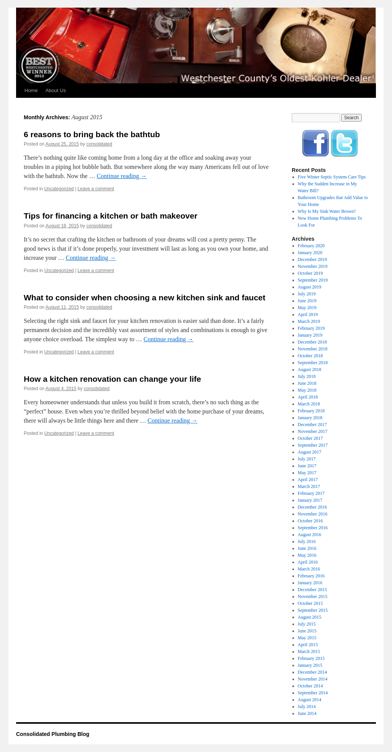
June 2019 (307, 300)
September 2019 (313, 280)
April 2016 (308, 562)
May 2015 (307, 637)
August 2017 (310, 452)
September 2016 (313, 527)
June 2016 (307, 548)
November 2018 (313, 349)
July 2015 (307, 624)
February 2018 (311, 410)
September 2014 (313, 692)
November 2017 (313, 431)
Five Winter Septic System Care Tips (332, 177)
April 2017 (308, 479)
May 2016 (307, 555)
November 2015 (313, 596)
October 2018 (310, 355)
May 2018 (307, 390)
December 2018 (312, 342)
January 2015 (310, 665)
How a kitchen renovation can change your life (112, 378)
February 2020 (311, 245)
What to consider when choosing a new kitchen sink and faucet (144, 297)
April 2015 (308, 644)
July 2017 (307, 459)
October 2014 (310, 686)
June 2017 (307, 465)
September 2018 (313, 362)
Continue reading (122, 176)
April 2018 (308, 397)
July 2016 (307, 541)
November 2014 (313, 679)
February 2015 (311, 658)
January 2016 (310, 582)
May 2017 (307, 472)
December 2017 (312, 424)
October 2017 (310, 438)
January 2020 (310, 252)
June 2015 (307, 631)
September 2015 (313, 610)
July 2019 (307, 294)
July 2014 (307, 706)
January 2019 (310, 335)
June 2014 (307, 713)
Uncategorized (59, 188)
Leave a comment (96, 188)
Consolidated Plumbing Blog (52, 734)
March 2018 (309, 404)
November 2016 (313, 514)
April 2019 (308, 314)
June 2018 (307, 383)
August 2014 (310, 699)
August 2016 (310, 534)
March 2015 (309, 651)
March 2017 (309, 486)
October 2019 (310, 273)
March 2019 (309, 321)
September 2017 (313, 445)
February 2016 (311, 576)
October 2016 (310, 520)
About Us (56, 90)
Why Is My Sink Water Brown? (327, 211)
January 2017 (310, 500)
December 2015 (312, 589)
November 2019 (313, 266)
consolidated (99, 144)
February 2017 (311, 493)
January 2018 (310, 417)
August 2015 (310, 617)
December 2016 (312, 507)
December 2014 (312, 672)
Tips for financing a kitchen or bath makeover (111, 215)
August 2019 (310, 287)
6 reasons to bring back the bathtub (92, 134)
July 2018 (307, 376)
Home (31, 90)
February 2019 (311, 328)
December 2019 (312, 259)
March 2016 (309, 569)
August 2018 (310, 369)
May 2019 (307, 307)
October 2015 (310, 603)
